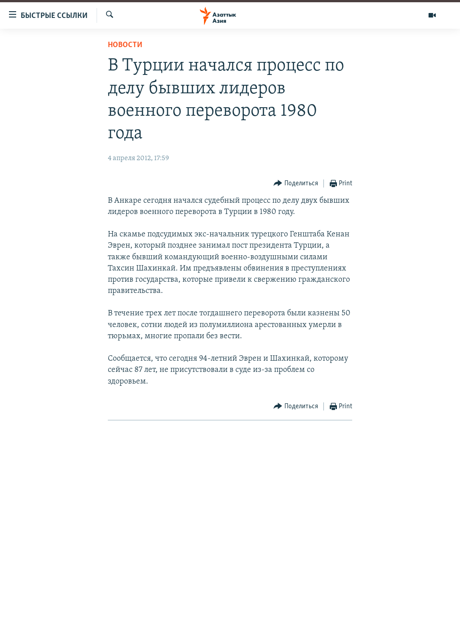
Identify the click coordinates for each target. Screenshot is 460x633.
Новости (125, 45)
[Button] (296, 184)
